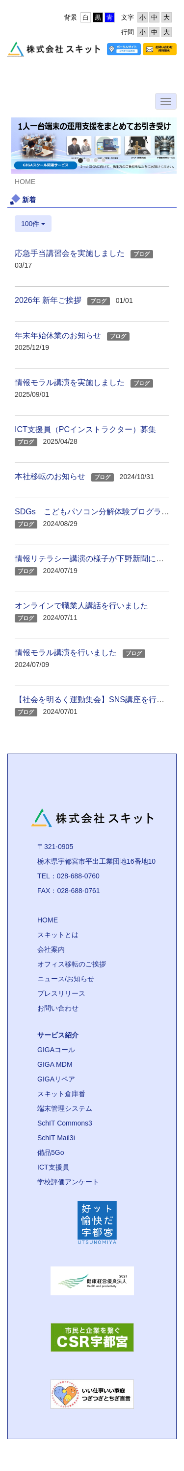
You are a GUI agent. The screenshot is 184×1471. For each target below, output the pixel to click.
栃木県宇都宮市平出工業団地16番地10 (96, 861)
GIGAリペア (56, 1079)
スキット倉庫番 (61, 1094)
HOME (47, 920)
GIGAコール (56, 1050)
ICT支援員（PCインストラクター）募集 (85, 429)
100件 (33, 224)
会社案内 (51, 949)
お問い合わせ (58, 1008)
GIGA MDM (55, 1064)
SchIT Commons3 (64, 1123)
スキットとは (58, 935)
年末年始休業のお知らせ (58, 335)
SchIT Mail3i (56, 1138)
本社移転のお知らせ (50, 476)
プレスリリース (61, 993)
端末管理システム (64, 1108)
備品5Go (50, 1152)
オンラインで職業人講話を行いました (81, 605)
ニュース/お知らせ (65, 979)
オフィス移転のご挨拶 (71, 964)
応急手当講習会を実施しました (70, 253)
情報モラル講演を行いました (66, 652)
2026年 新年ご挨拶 (48, 300)
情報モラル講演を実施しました (70, 382)
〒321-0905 (55, 846)
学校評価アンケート (68, 1182)
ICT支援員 (53, 1167)
